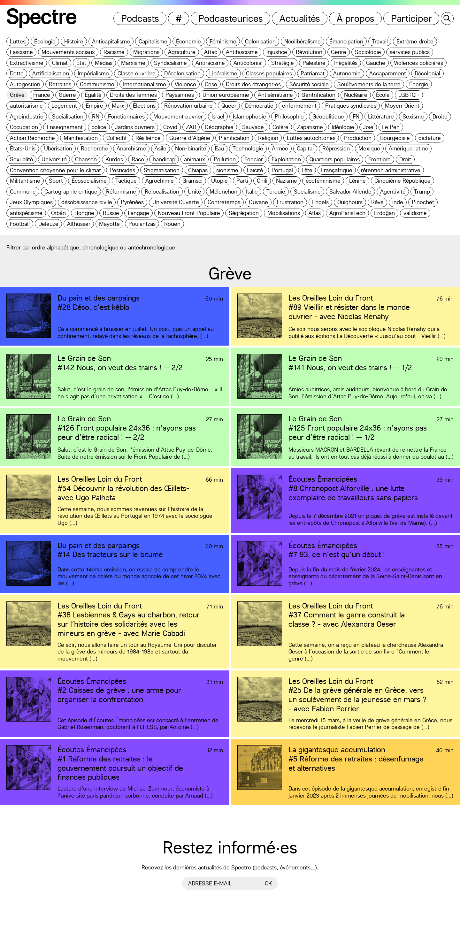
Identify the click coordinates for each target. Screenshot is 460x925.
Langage (138, 213)
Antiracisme (210, 62)
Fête (307, 170)
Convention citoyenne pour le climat (55, 170)
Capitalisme (153, 41)
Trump (422, 191)
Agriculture (181, 52)
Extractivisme (26, 62)
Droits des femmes (133, 94)
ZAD (191, 127)
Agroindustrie (26, 116)
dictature (429, 137)
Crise (211, 84)
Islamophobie (249, 116)
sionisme (227, 170)
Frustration (290, 202)
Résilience (148, 137)
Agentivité (392, 191)
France (41, 94)
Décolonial (427, 73)
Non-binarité (190, 148)
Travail (380, 41)
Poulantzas (142, 223)
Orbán (58, 213)
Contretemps (224, 202)
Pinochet (423, 202)
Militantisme (25, 180)
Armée (280, 148)
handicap (164, 159)
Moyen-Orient (402, 105)
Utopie (219, 180)
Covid (170, 127)
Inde (397, 202)
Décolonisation (182, 73)
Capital (305, 148)
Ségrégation (244, 213)
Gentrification (318, 94)
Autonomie (347, 73)
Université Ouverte (175, 202)
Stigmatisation (162, 170)
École (383, 94)
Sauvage (253, 127)
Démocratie (259, 105)
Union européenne (226, 94)
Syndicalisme (170, 62)
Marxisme (133, 62)
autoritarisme (26, 105)
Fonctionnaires (126, 116)
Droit (405, 159)
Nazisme (286, 180)
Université (54, 159)
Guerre (67, 94)
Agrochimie (159, 180)
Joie (368, 127)
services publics (410, 52)
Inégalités (345, 62)
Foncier (253, 159)
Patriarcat (313, 73)
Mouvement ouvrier (178, 116)
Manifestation (81, 137)
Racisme (114, 52)
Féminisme (223, 41)
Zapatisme (310, 127)
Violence (185, 84)
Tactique (126, 180)
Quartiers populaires (335, 159)
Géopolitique (328, 116)
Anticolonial (248, 62)
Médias (103, 62)
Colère (280, 127)
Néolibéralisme (302, 41)
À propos (355, 18)
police (98, 127)
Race (138, 159)
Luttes (18, 41)
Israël (217, 116)
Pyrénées (132, 202)
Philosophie (289, 116)
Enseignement (65, 127)
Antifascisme (242, 52)
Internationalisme (144, 84)
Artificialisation (50, 73)
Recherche (94, 148)
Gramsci (192, 180)
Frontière (379, 159)
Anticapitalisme (111, 41)
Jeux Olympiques (31, 202)
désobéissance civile (86, 202)
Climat (60, 62)
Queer (228, 105)
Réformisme (121, 191)
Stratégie (282, 62)
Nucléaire (355, 94)
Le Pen (391, 127)
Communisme (97, 84)
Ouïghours (350, 202)
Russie (111, 213)
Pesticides (122, 170)
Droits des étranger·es (253, 84)
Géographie (219, 127)
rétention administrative (390, 170)
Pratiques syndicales (350, 105)
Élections (144, 105)
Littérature (381, 116)
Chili (262, 180)
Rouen (172, 223)
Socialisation (67, 116)
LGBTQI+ (408, 94)
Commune (23, 191)
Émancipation (346, 41)
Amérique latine (408, 148)
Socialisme (307, 191)
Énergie (418, 84)
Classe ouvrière (137, 73)
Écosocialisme (89, 180)
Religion (268, 137)
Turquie (275, 191)
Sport (56, 180)
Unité (194, 191)
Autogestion (25, 84)
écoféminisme (323, 180)
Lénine (357, 180)
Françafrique (336, 170)
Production (358, 137)
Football (20, 223)
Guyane (258, 202)
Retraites (60, 84)
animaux (194, 159)
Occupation (24, 127)
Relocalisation (162, 191)
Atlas (315, 213)
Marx (118, 105)
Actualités (300, 18)
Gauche (375, 62)
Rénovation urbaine (188, 105)
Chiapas (198, 170)
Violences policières (418, 62)
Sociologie (368, 52)
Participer (411, 18)
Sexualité (21, 159)
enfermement (299, 105)
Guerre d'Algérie (189, 137)
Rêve (377, 202)
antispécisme (26, 213)
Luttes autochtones (311, 137)
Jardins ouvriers (135, 127)
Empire (94, 105)
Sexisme (413, 116)
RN (95, 116)
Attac (210, 52)
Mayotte (109, 223)
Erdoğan (384, 213)
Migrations (146, 52)
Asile (160, 148)
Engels (320, 202)
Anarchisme (131, 148)
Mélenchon (223, 191)
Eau (219, 148)
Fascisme (21, 52)
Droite (440, 116)
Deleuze (48, 223)
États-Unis (22, 148)
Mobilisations (283, 213)
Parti (242, 180)
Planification (234, 137)
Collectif (116, 137)
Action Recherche (32, 137)
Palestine (314, 62)
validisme (415, 213)
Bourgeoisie (395, 137)
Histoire (73, 41)
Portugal (282, 170)
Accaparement (387, 73)
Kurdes (114, 159)
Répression (336, 148)
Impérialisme (93, 73)
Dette (17, 73)
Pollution (225, 159)
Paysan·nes (179, 94)
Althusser (78, 223)
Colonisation (260, 41)
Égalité (93, 94)
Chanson (86, 159)
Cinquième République (402, 180)
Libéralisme (223, 73)
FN (356, 116)
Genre (338, 52)
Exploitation (286, 159)
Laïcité (255, 170)
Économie (188, 41)
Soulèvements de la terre (369, 84)
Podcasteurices (230, 18)
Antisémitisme (275, 94)
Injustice (276, 52)
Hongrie (84, 213)
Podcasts (140, 18)
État (81, 62)
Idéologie (343, 127)
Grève (17, 94)
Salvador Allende (350, 191)
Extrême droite (414, 41)
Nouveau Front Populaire (189, 213)
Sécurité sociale (309, 84)
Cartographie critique (70, 191)
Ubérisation (58, 148)
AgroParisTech (347, 213)
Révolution (309, 52)
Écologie (45, 41)
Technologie (248, 148)
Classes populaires (269, 73)
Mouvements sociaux (68, 52)
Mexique (369, 148)
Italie (252, 191)
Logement (64, 105)
